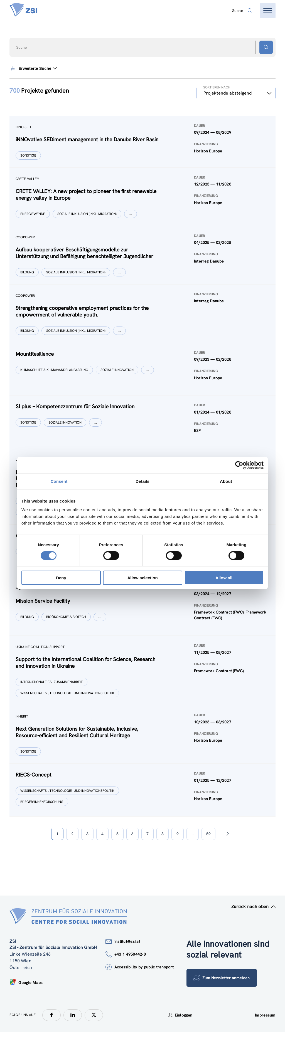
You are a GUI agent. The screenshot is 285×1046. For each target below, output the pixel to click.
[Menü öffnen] (268, 10)
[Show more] (131, 215)
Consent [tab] (59, 481)
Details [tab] (142, 481)
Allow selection (142, 577)
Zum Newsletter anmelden (222, 992)
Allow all (223, 577)
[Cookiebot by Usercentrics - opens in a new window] (239, 465)
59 (208, 847)
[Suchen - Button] (266, 47)
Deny (61, 577)
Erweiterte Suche (33, 68)
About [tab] (226, 481)
